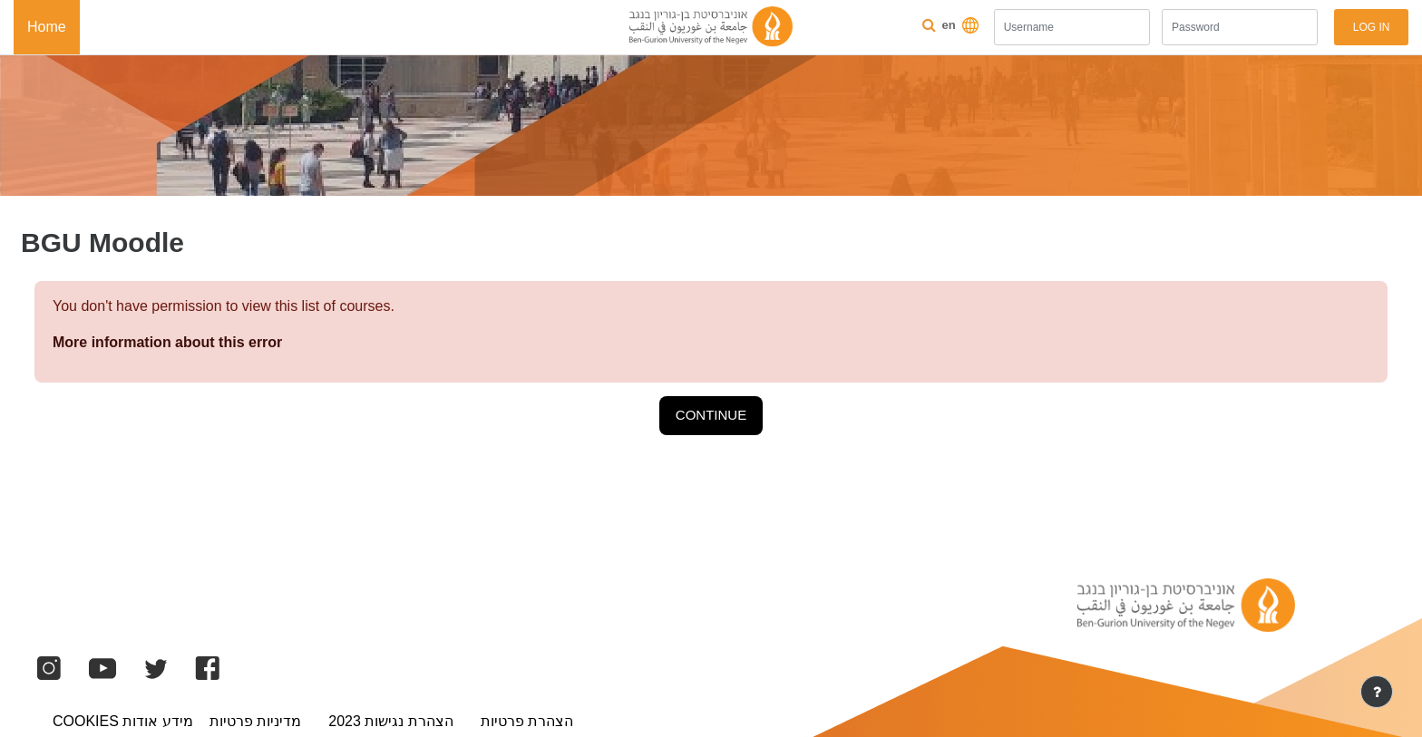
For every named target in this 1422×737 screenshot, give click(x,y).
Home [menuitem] (46, 26)
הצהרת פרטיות (527, 721)
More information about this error (167, 342)
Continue (711, 414)
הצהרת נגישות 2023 (390, 721)
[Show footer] (1376, 691)
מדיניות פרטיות (255, 721)
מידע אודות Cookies (123, 721)
